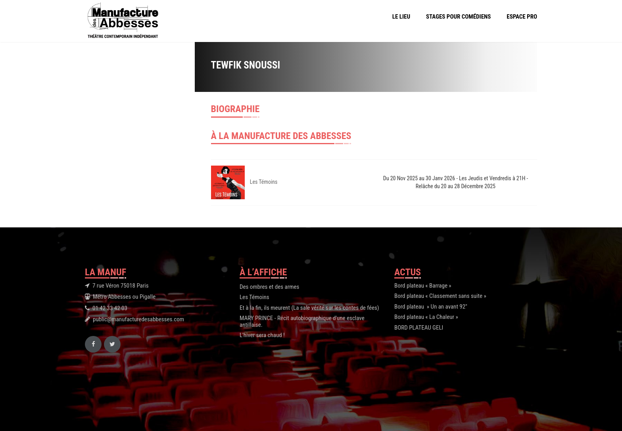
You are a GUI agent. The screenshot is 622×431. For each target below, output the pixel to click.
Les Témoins (264, 182)
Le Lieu (401, 16)
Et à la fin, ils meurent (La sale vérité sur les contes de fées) (309, 307)
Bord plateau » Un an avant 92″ (430, 306)
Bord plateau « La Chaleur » (426, 316)
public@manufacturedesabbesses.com (138, 319)
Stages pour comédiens (458, 16)
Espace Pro (522, 16)
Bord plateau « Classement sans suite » (440, 295)
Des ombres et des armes (269, 286)
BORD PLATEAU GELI (418, 327)
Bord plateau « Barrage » (422, 285)
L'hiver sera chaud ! (262, 335)
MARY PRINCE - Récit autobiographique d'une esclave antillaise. (302, 321)
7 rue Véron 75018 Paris (120, 285)
